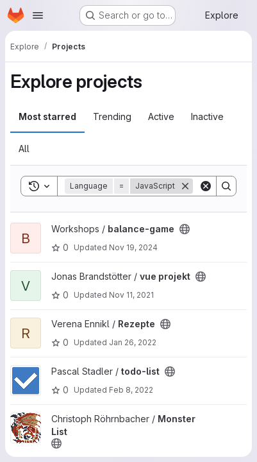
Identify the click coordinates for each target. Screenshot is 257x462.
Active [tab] (161, 116)
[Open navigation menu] (38, 15)
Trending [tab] (112, 116)
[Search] (226, 186)
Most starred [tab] (47, 116)
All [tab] (24, 148)
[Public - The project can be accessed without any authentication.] (184, 229)
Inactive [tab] (207, 116)
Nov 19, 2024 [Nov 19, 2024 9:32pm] (133, 247)
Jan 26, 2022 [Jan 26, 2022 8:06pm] (132, 342)
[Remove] (185, 186)
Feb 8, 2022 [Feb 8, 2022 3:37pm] (131, 390)
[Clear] (205, 186)
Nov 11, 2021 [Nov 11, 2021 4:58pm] (131, 295)
